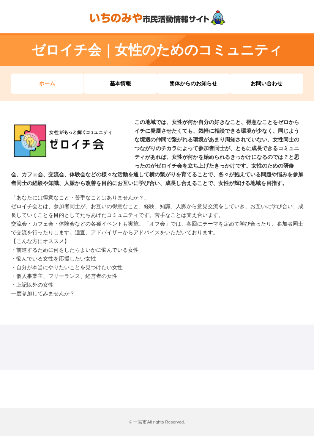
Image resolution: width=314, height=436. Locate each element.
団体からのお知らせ (193, 83)
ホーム (47, 83)
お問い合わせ (266, 83)
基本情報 (120, 83)
